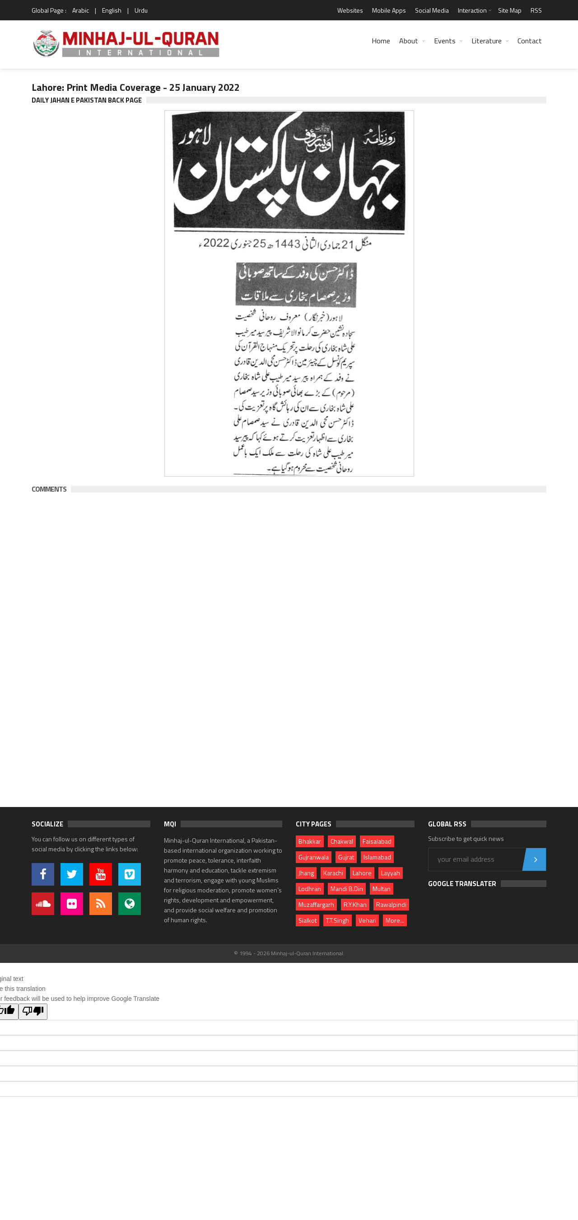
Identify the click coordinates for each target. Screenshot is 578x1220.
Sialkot (307, 920)
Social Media (432, 10)
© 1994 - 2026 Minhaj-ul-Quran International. (289, 953)
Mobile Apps (389, 10)
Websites (350, 10)
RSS (536, 10)
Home (381, 40)
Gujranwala (313, 857)
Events (445, 40)
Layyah (390, 872)
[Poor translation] (33, 1012)
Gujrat (346, 857)
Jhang (306, 872)
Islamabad (377, 857)
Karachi (333, 872)
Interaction (472, 10)
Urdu (141, 10)
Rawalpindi (391, 904)
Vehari (367, 920)
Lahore (362, 872)
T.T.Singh (337, 920)
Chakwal (342, 841)
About (408, 40)
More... (395, 920)
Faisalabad (377, 841)
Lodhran (309, 888)
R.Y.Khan (355, 904)
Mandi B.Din (347, 888)
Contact (529, 40)
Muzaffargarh (316, 904)
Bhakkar (309, 841)
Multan (382, 888)
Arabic (80, 10)
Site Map (510, 10)
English (111, 10)
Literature (486, 40)
